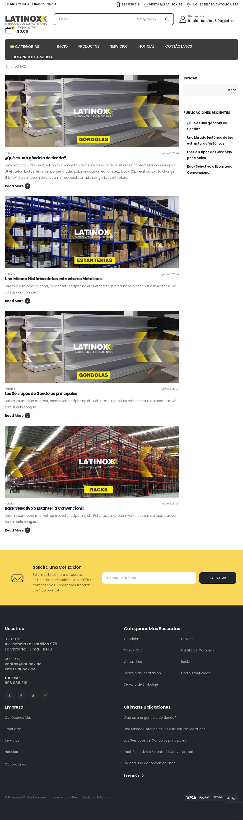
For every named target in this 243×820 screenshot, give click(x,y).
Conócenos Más (18, 717)
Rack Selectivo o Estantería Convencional (44, 508)
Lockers (187, 639)
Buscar (190, 78)
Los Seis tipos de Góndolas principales (41, 393)
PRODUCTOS (89, 46)
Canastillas (133, 661)
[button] (18, 186)
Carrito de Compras (197, 650)
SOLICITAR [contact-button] (218, 578)
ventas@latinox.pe (23, 664)
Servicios (12, 740)
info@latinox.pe (20, 669)
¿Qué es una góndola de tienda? (35, 158)
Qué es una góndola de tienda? (150, 717)
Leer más (134, 775)
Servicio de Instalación (142, 673)
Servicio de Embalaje (141, 684)
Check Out (133, 650)
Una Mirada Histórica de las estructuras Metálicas (53, 279)
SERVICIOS (119, 46)
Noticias (10, 153)
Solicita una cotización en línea (150, 763)
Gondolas (132, 639)
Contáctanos (16, 764)
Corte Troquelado (195, 673)
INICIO (62, 46)
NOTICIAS (146, 46)
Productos (13, 729)
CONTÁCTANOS (178, 46)
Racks (186, 661)
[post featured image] (92, 111)
